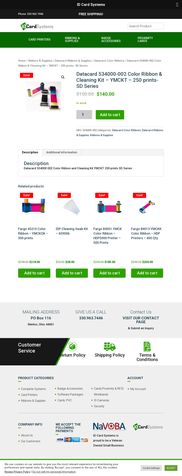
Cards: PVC (64, 400)
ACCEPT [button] (171, 468)
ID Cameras (101, 400)
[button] (63, 77)
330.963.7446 (35, 13)
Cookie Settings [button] (151, 468)
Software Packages (70, 394)
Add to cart (110, 114)
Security (99, 406)
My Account (138, 389)
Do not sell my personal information (54, 471)
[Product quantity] (84, 114)
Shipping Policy (110, 355)
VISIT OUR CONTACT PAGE (141, 320)
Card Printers (29, 395)
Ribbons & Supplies (40, 60)
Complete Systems (33, 389)
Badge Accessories (70, 388)
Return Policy (72, 355)
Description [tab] (30, 152)
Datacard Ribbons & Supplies (73, 60)
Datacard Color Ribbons (109, 60)
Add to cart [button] (34, 273)
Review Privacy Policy (17, 471)
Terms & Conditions (147, 357)
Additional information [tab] (61, 152)
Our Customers (30, 441)
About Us (27, 435)
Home (22, 60)
